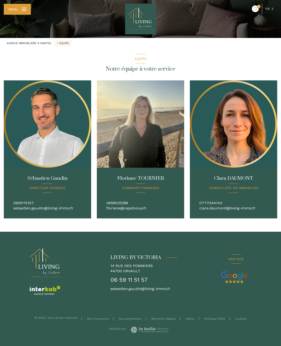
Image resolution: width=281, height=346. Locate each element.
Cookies (241, 318)
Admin (190, 318)
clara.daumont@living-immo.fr (227, 208)
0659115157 (23, 203)
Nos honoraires (98, 318)
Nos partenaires (130, 318)
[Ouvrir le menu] (17, 9)
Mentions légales (163, 318)
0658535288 (117, 203)
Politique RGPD (214, 318)
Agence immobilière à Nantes (29, 43)
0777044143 (210, 203)
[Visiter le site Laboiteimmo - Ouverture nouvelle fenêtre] (149, 330)
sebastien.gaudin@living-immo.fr (43, 208)
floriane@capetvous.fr (126, 208)
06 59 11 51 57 (129, 280)
